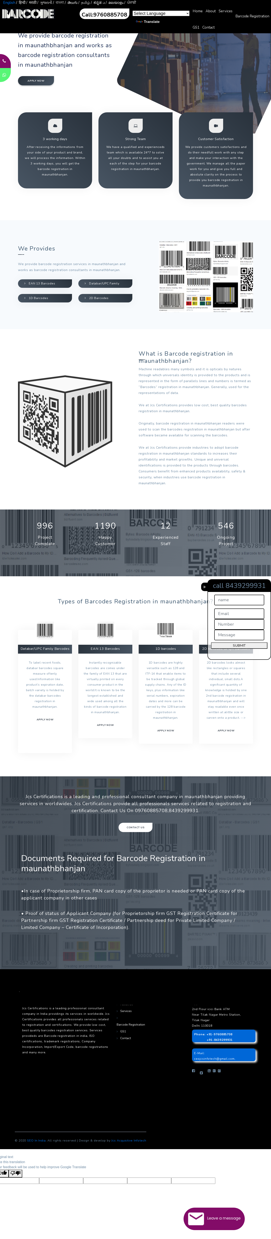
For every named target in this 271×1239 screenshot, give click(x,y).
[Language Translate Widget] (161, 13)
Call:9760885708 (104, 14)
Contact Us (136, 827)
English (9, 2)
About (211, 11)
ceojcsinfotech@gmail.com (214, 1059)
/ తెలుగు (71, 2)
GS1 (196, 27)
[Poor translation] (15, 1174)
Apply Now (226, 730)
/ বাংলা (58, 2)
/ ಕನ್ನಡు (98, 2)
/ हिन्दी (20, 2)
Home (198, 11)
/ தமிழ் (84, 2)
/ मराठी (31, 2)
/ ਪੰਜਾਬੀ (130, 2)
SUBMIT (239, 645)
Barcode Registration (252, 16)
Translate (148, 22)
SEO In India (36, 1141)
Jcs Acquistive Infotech (128, 1141)
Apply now (36, 80)
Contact (208, 27)
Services (225, 11)
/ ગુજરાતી (44, 2)
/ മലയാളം (114, 2)
